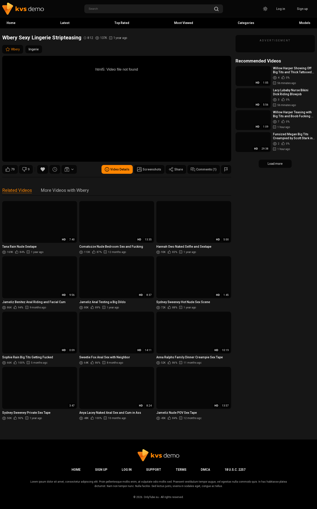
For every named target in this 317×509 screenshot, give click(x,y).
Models (304, 23)
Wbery (13, 49)
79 (10, 169)
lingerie (34, 49)
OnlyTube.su (151, 497)
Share (176, 169)
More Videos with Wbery (65, 190)
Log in (280, 9)
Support (153, 469)
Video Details (117, 169)
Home (11, 23)
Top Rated (121, 23)
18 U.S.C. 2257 (235, 469)
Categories (246, 23)
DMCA (205, 469)
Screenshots (149, 169)
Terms (181, 469)
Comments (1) (204, 169)
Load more (275, 163)
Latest (65, 23)
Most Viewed (183, 23)
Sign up (302, 9)
